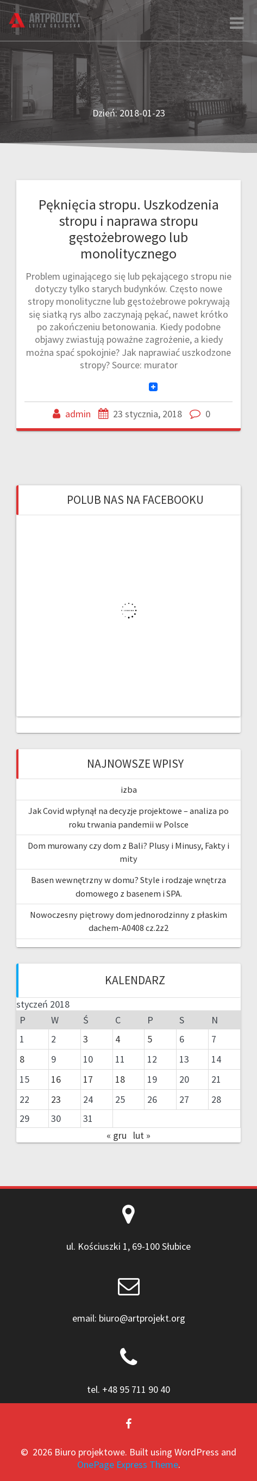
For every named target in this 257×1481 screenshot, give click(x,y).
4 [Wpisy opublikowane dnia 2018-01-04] (117, 1039)
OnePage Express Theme (127, 1464)
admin (78, 414)
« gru (116, 1135)
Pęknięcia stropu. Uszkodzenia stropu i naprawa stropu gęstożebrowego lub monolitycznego (129, 228)
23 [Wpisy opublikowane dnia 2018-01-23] (56, 1099)
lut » (142, 1135)
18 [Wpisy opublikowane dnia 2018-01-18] (120, 1079)
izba (129, 789)
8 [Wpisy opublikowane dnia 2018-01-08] (22, 1059)
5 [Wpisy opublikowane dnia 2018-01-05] (149, 1039)
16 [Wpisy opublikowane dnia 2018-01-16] (56, 1079)
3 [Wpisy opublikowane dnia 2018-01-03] (85, 1039)
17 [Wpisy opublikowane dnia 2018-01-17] (88, 1079)
